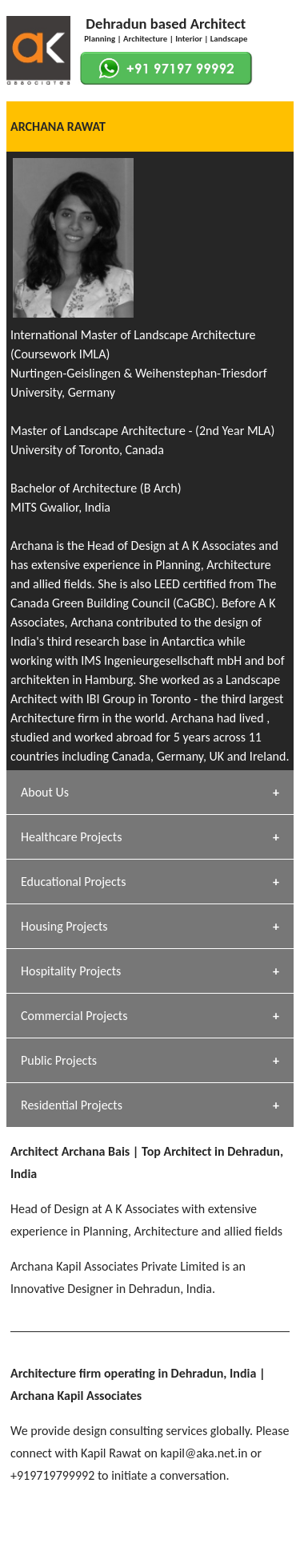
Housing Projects (64, 926)
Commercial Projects (74, 1015)
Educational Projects (73, 881)
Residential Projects (71, 1105)
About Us (45, 792)
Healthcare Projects (71, 836)
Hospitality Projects (71, 971)
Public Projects (59, 1060)
